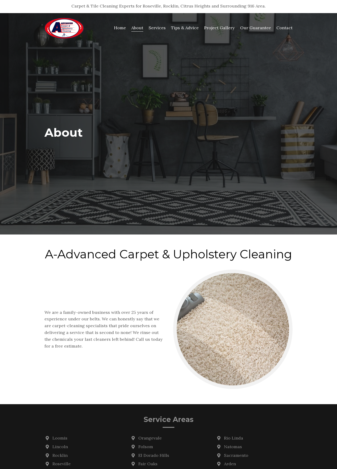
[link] (120, 28)
